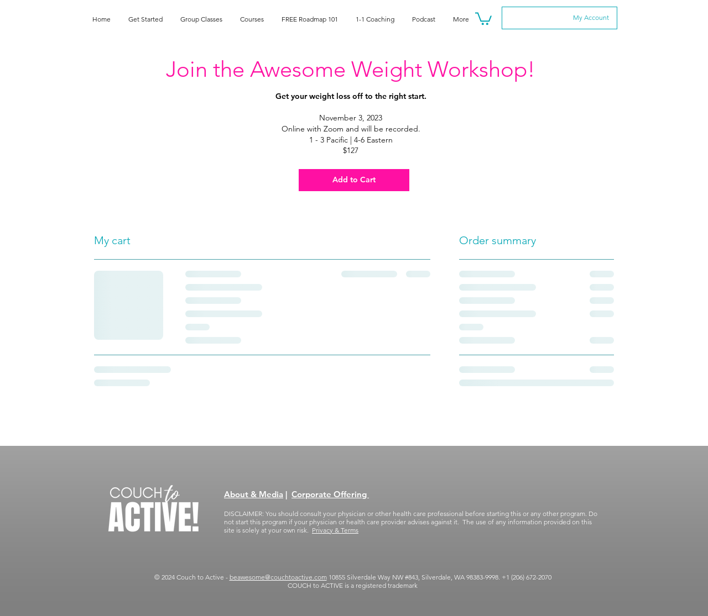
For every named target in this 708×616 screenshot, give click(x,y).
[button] (483, 18)
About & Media (253, 494)
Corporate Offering (330, 494)
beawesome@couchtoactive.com (278, 577)
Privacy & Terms (335, 530)
